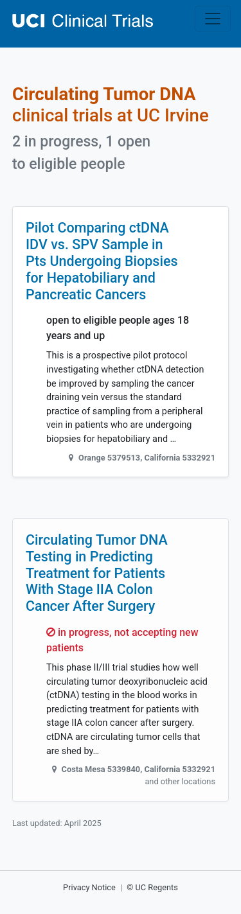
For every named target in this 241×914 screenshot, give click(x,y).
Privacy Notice (89, 887)
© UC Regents (152, 887)
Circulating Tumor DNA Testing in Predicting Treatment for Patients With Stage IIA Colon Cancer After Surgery (97, 573)
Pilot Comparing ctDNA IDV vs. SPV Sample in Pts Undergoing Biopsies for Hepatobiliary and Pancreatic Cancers (102, 261)
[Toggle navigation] (213, 18)
